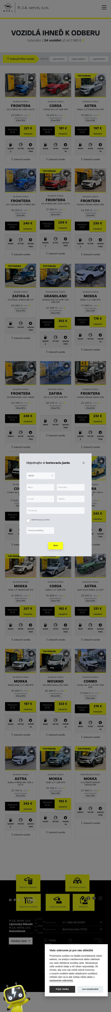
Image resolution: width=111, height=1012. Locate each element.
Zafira (55, 393)
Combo (20, 488)
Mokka (90, 296)
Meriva (55, 488)
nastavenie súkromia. (61, 980)
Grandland (55, 296)
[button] (20, 159)
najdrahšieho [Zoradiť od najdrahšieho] (99, 59)
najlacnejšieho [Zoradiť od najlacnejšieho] (78, 59)
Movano (55, 681)
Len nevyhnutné (90, 989)
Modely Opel (19, 961)
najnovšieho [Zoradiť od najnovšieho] (58, 59)
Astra (90, 105)
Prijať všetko (62, 989)
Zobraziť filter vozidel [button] (20, 59)
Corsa (55, 105)
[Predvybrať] (31, 78)
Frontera (20, 105)
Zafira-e (20, 296)
